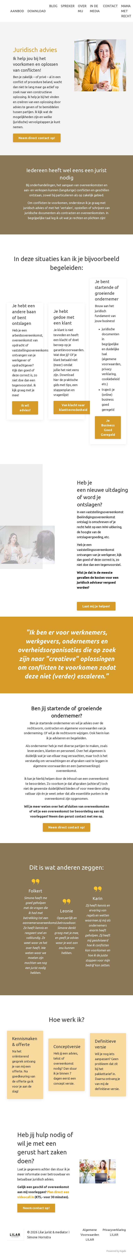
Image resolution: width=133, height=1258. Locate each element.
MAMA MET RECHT (126, 11)
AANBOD (17, 11)
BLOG (53, 6)
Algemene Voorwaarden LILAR (89, 1236)
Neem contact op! (36, 1209)
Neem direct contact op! (37, 138)
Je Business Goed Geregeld (108, 428)
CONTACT (110, 6)
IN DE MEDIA (95, 8)
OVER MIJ (82, 8)
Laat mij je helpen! (96, 607)
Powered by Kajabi (116, 1252)
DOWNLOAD (36, 11)
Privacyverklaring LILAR (114, 1233)
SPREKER (67, 6)
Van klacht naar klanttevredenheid (73, 408)
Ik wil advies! (25, 408)
